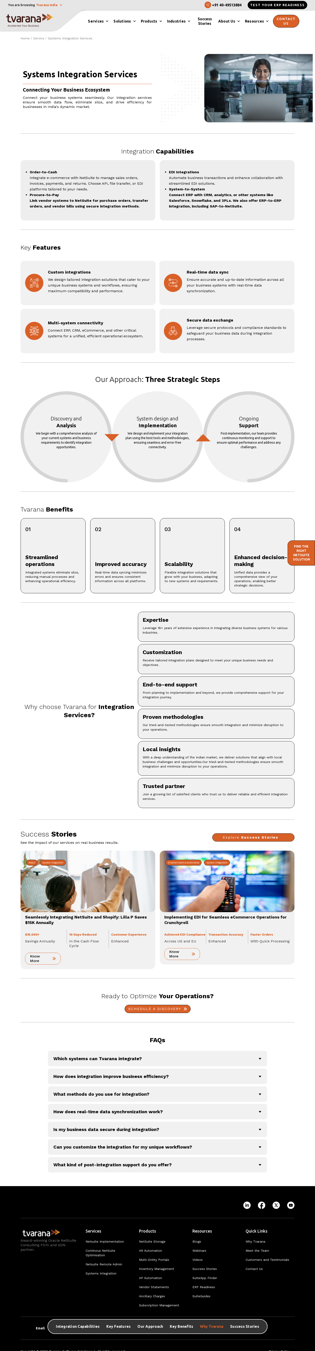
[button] (49, 5)
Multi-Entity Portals (154, 1259)
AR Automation (150, 1250)
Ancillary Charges (152, 1296)
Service (38, 38)
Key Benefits (181, 1326)
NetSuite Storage (152, 1241)
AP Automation (150, 1278)
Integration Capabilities (78, 1326)
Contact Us (254, 1269)
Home (25, 38)
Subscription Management (159, 1305)
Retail (32, 862)
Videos (197, 1259)
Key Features (118, 1326)
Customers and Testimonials (267, 1259)
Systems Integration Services (70, 38)
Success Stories (244, 1326)
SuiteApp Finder (204, 1278)
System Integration (52, 862)
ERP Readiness (203, 1287)
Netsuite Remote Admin (104, 1264)
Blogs (196, 1241)
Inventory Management (156, 1269)
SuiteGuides (201, 1296)
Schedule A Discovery (154, 1009)
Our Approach (150, 1326)
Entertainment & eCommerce (183, 862)
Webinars (199, 1250)
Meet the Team (257, 1250)
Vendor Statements (154, 1287)
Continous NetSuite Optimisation (100, 1253)
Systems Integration (101, 1273)
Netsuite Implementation (105, 1241)
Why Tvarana (211, 1326)
